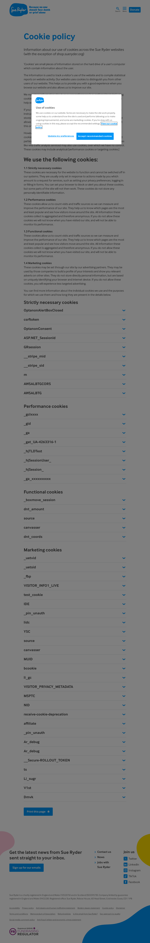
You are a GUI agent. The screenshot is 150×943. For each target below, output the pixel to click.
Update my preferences (61, 136)
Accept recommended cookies (95, 136)
